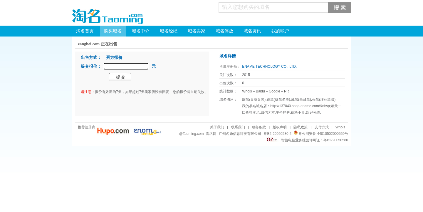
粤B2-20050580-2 (277, 134)
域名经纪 (168, 31)
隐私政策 (300, 127)
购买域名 (113, 31)
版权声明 (280, 127)
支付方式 (322, 127)
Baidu (260, 91)
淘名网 (211, 134)
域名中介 (141, 31)
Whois (247, 91)
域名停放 (224, 31)
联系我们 (238, 127)
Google (274, 91)
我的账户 (280, 31)
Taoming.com (193, 134)
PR (286, 91)
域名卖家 (196, 31)
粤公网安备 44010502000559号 (323, 134)
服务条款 (259, 127)
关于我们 (217, 127)
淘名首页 (85, 31)
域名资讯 (252, 31)
